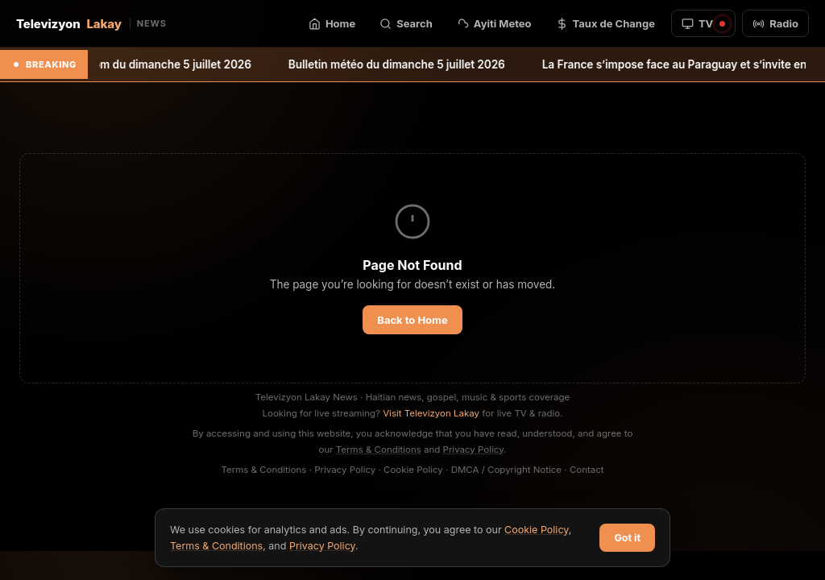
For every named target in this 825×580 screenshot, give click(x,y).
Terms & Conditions (378, 449)
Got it (627, 538)
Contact (587, 469)
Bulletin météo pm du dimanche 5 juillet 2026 (141, 64)
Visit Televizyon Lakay (431, 413)
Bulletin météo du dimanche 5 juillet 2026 (404, 64)
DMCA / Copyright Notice (506, 469)
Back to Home (412, 319)
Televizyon (91, 23)
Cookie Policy (413, 469)
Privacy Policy (473, 449)
